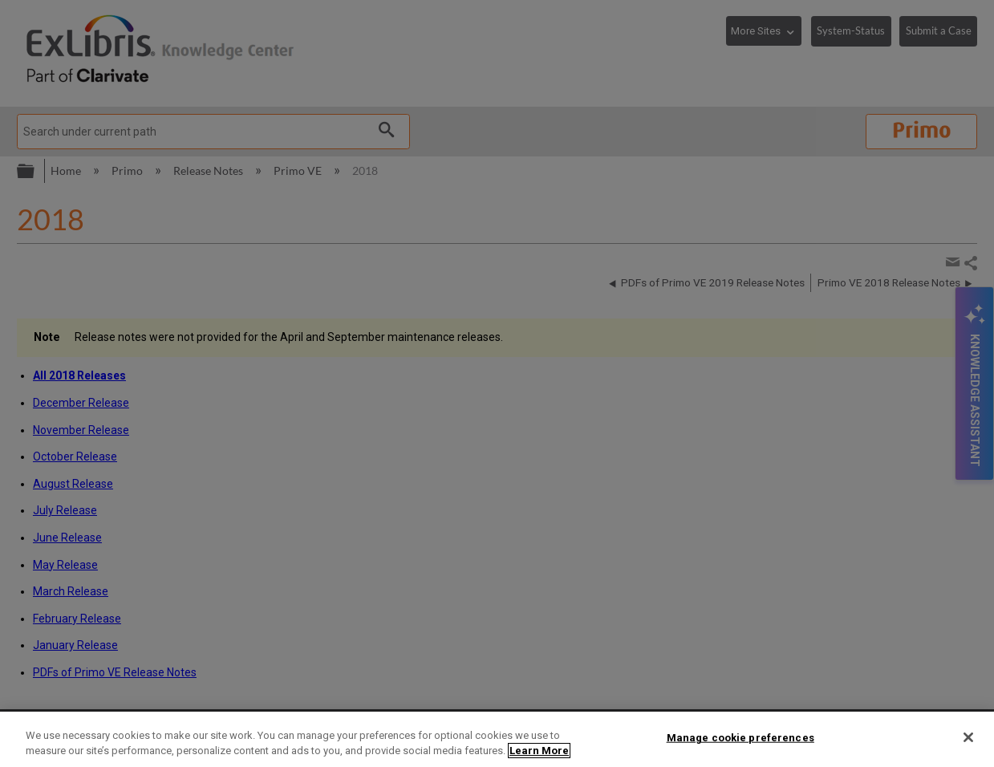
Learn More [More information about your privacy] (539, 751)
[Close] (968, 737)
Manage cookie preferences (740, 738)
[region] (497, 739)
